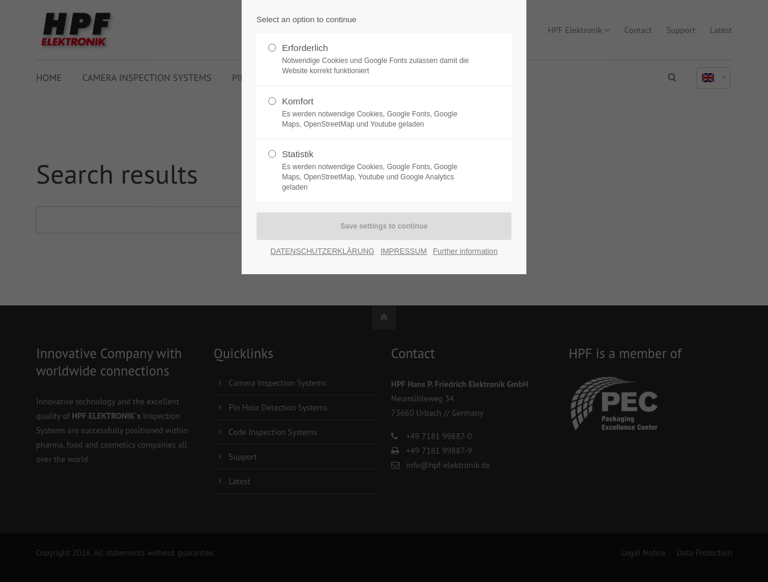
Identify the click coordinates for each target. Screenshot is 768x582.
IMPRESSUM (403, 251)
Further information (465, 251)
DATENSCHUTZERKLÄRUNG (322, 251)
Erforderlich (379, 59)
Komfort (379, 113)
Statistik (379, 170)
